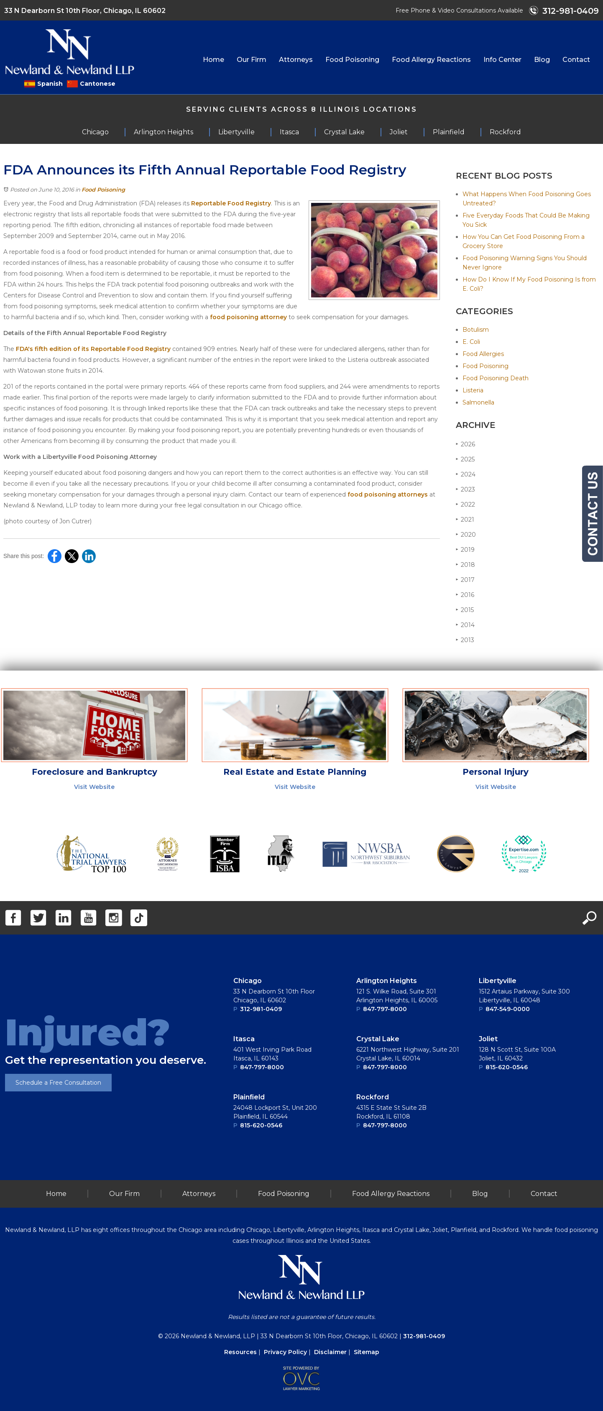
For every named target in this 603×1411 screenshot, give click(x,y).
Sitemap (366, 1352)
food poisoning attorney (248, 317)
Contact (576, 60)
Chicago (247, 981)
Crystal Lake (377, 1039)
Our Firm (251, 60)
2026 (465, 444)
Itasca (244, 1039)
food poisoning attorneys (387, 494)
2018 (465, 564)
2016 (465, 594)
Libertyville (497, 981)
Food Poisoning (352, 60)
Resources (240, 1352)
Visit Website (94, 787)
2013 (465, 640)
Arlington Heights (386, 981)
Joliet (488, 1039)
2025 (465, 459)
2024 (465, 474)
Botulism (475, 329)
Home (213, 60)
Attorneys (296, 60)
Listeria (472, 390)
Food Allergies (483, 354)
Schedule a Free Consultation (58, 1082)
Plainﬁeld (249, 1097)
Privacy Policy (285, 1352)
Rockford (372, 1097)
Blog (542, 60)
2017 (465, 579)
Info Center (502, 60)
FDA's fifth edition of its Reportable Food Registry (93, 349)
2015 (465, 609)
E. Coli (471, 342)
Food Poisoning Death (495, 378)
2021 (465, 519)
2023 (465, 489)
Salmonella (478, 402)
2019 (465, 549)
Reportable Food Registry (231, 203)
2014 (465, 625)
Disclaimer (330, 1352)
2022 (465, 504)
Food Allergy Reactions (431, 60)
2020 (466, 534)
